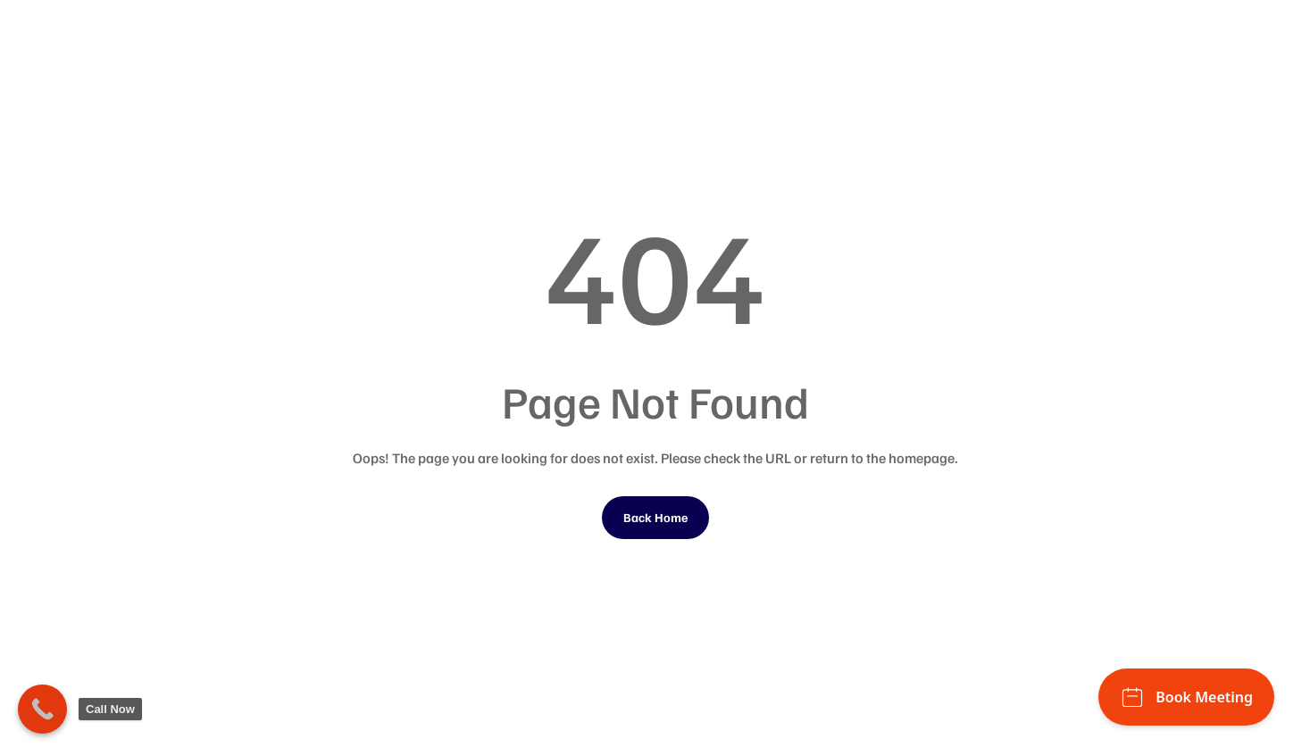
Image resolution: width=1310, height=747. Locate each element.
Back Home (655, 517)
